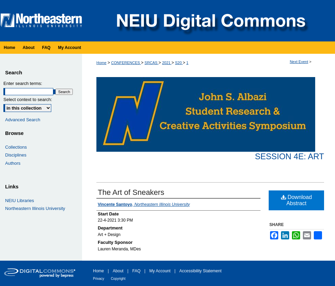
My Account (160, 271)
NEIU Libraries (19, 200)
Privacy (98, 279)
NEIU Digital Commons (210, 20)
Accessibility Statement (200, 271)
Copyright (118, 279)
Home (101, 63)
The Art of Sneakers (131, 192)
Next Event (299, 62)
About (118, 271)
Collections (16, 147)
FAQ (136, 271)
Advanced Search (22, 119)
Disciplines (15, 155)
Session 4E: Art (289, 156)
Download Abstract (296, 200)
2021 (167, 63)
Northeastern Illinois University (35, 208)
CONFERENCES (126, 63)
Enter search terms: (22, 83)
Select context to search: (27, 99)
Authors (13, 163)
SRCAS (152, 63)
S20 (179, 63)
